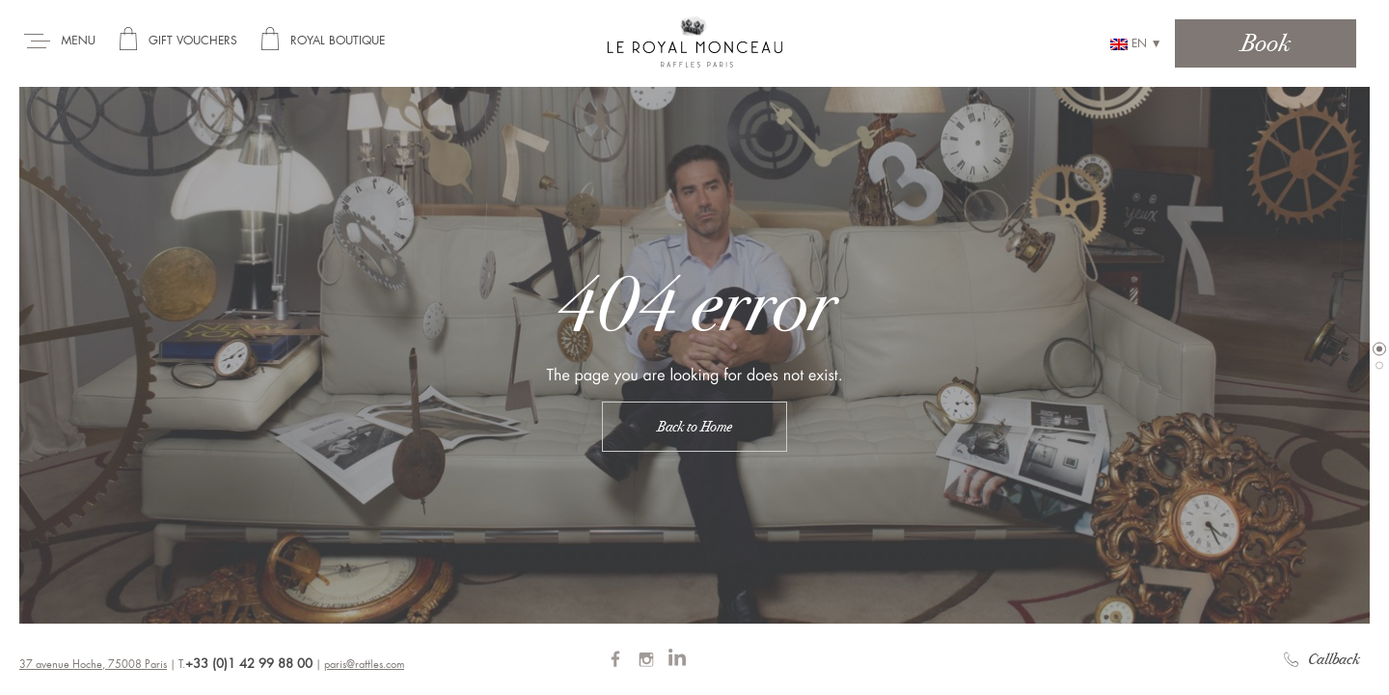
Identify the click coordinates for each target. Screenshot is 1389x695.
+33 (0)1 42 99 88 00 (249, 663)
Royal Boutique (337, 40)
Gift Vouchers (193, 40)
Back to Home (694, 426)
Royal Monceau (695, 41)
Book (1265, 43)
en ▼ (1136, 44)
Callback (1322, 659)
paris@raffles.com (364, 664)
